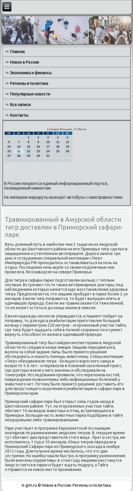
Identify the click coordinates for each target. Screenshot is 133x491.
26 (67, 151)
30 (38, 155)
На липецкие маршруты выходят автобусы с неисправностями (63, 197)
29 (28, 155)
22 (28, 151)
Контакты (19, 115)
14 (18, 146)
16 (38, 146)
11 (57, 142)
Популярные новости (30, 94)
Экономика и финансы (31, 73)
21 (18, 151)
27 (9, 155)
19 (67, 146)
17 (48, 146)
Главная (17, 51)
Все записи (20, 104)
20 (9, 151)
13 (9, 146)
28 (18, 155)
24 (48, 151)
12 (67, 142)
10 (48, 142)
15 (28, 146)
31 (48, 155)
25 (57, 151)
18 (57, 146)
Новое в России (24, 62)
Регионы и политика (29, 83)
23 (38, 151)
